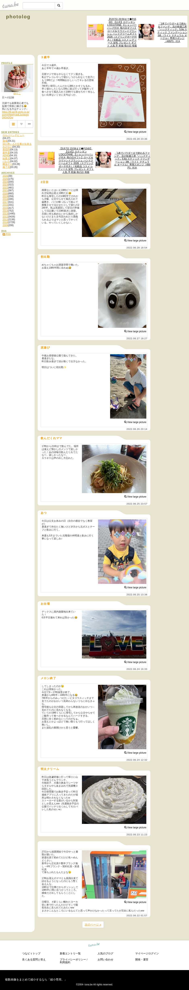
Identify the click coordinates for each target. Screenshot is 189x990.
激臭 (5, 141)
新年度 (6, 152)
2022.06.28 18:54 (137, 247)
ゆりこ (17, 93)
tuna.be (94, 945)
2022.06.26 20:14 (137, 429)
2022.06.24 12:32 (137, 760)
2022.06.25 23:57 (137, 504)
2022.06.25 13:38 (137, 594)
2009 (5, 225)
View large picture (135, 131)
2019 (5, 196)
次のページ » (93, 924)
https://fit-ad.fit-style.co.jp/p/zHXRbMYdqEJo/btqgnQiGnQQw (15, 115)
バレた (6, 161)
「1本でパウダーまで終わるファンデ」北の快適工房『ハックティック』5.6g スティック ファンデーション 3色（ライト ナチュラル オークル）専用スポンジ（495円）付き (172, 32)
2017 (5, 202)
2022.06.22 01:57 (137, 915)
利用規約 (65, 962)
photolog (18, 16)
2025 (5, 179)
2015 (5, 208)
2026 (5, 176)
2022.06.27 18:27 (137, 338)
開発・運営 (141, 959)
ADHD (6, 155)
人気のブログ (105, 953)
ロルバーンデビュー (13, 135)
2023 (5, 184)
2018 (5, 199)
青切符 (6, 149)
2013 (5, 213)
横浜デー (7, 164)
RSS (7, 234)
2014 (5, 210)
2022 (5, 187)
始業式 (6, 158)
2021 (5, 190)
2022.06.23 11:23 (137, 834)
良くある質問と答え (34, 959)
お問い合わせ (105, 959)
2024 (5, 181)
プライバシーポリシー (73, 959)
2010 (5, 222)
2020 (5, 193)
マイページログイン (147, 953)
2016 (5, 205)
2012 (5, 216)
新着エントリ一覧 (70, 953)
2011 (5, 219)
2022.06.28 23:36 (137, 139)
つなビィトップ (31, 953)
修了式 (6, 167)
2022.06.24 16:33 (137, 669)
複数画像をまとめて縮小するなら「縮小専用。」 (36, 979)
